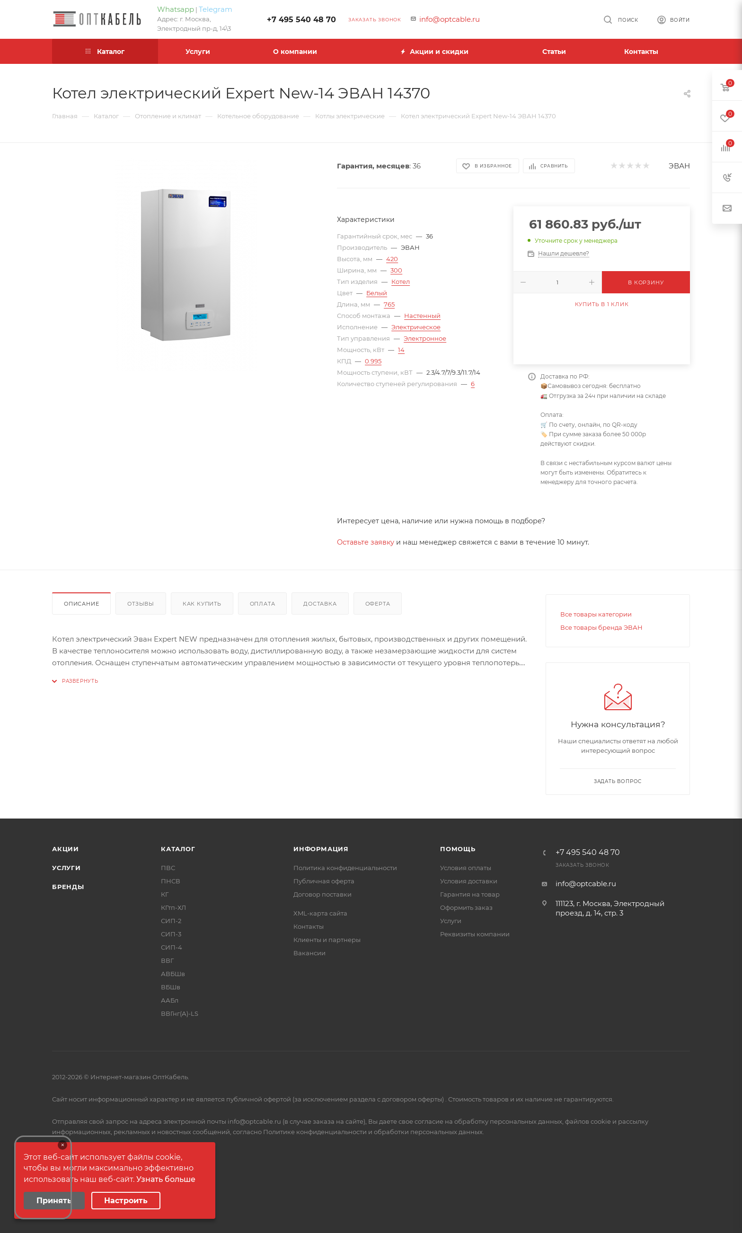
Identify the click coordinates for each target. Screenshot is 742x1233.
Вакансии (309, 953)
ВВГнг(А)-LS (179, 1013)
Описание (81, 603)
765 (389, 304)
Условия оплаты (465, 868)
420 (392, 259)
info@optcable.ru (449, 19)
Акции (65, 849)
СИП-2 (171, 921)
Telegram (215, 9)
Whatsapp (175, 9)
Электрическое (416, 327)
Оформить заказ (466, 907)
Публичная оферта (323, 881)
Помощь (458, 849)
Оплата (262, 603)
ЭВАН (679, 165)
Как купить (202, 603)
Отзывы (140, 603)
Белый (376, 293)
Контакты (308, 926)
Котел (400, 281)
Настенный (422, 315)
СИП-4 (171, 947)
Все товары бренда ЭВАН (601, 627)
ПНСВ (170, 881)
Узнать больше (165, 1179)
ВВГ (167, 960)
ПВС (168, 868)
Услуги (66, 868)
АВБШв (173, 974)
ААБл (169, 1000)
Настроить (126, 1200)
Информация (321, 849)
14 (401, 349)
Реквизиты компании (475, 934)
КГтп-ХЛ (173, 907)
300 (396, 270)
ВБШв (170, 987)
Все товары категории (596, 614)
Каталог (178, 849)
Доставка (319, 603)
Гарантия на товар (470, 894)
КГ (164, 894)
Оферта (377, 603)
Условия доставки (468, 881)
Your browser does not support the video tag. (43, 1177)
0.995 (373, 361)
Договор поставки (322, 894)
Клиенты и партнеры (327, 939)
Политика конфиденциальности (345, 868)
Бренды (68, 886)
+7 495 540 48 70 (301, 19)
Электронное (425, 338)
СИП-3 (171, 934)
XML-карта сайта (320, 913)
